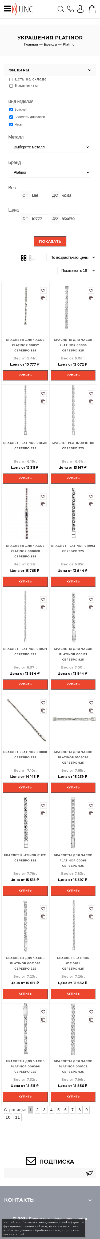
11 (17, 1117)
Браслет (18, 109)
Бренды (50, 44)
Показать (50, 241)
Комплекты (23, 85)
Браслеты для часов (27, 117)
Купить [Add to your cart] (25, 375)
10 (8, 1117)
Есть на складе (28, 79)
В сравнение (43, 298)
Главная (31, 44)
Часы (15, 124)
